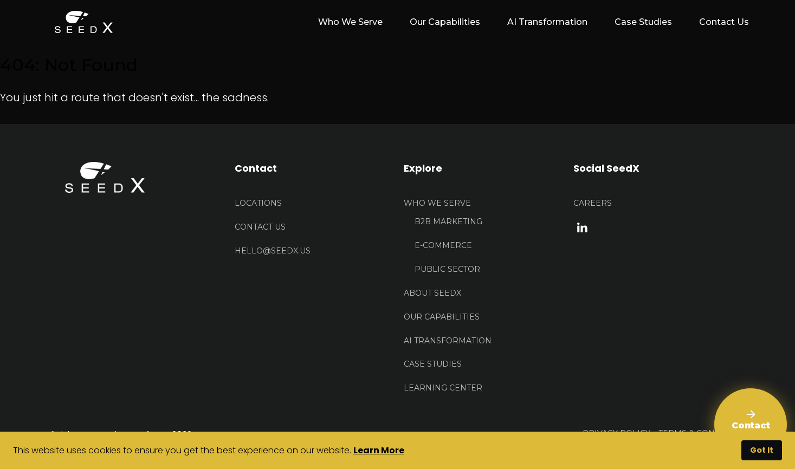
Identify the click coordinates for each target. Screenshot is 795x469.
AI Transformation (547, 22)
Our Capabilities (445, 22)
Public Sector (447, 269)
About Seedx (432, 293)
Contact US (260, 227)
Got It (761, 450)
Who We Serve (437, 203)
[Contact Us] (750, 424)
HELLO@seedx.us (273, 251)
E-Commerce (443, 245)
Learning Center (443, 388)
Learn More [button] (378, 450)
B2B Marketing (448, 221)
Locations (258, 203)
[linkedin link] (582, 227)
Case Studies (643, 22)
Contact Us (724, 22)
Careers (592, 203)
